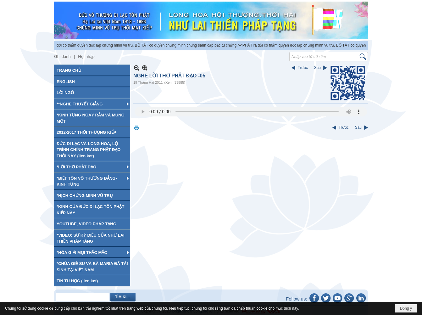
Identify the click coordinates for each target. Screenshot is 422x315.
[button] (92, 104)
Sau (317, 67)
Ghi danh (62, 56)
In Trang (136, 127)
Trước (303, 67)
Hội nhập (86, 56)
